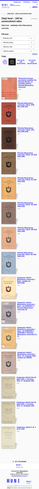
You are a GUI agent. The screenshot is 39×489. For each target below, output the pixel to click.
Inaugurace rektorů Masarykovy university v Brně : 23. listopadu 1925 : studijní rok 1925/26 (26, 355)
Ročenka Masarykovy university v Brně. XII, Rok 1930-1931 (26, 254)
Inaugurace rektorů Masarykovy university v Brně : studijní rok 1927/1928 (26, 280)
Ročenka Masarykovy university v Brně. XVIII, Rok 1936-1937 (26, 104)
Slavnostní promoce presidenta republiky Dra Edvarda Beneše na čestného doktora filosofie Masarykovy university (27, 83)
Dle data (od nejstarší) (21, 61)
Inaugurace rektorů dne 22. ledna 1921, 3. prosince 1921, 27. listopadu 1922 (26, 379)
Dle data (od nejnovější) (32, 61)
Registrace (17, 2)
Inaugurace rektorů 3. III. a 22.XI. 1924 (26, 428)
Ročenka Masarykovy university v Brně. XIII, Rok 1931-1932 (27, 229)
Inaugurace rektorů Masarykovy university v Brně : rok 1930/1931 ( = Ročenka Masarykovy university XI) (26, 306)
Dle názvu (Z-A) (12, 61)
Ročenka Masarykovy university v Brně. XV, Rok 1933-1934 (27, 179)
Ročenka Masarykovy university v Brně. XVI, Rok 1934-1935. (27, 154)
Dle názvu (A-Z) (5, 61)
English (35, 2)
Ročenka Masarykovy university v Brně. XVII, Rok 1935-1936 (26, 129)
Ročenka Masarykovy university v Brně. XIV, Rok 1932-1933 (27, 204)
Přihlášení (26, 2)
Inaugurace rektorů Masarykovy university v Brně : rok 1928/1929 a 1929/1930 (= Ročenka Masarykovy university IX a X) (27, 332)
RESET (35, 54)
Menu (34, 7)
